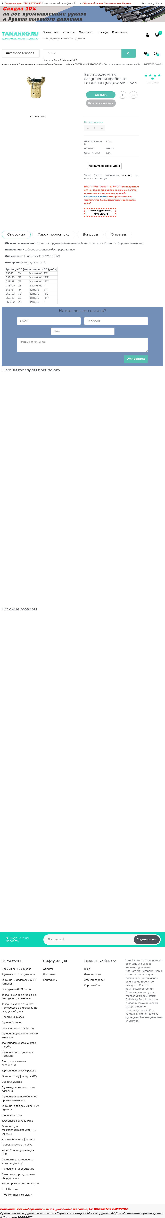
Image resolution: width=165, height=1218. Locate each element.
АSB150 (9, 277)
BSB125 (9, 297)
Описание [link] (16, 234)
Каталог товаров (21, 53)
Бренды (103, 32)
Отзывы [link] (118, 234)
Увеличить (39, 116)
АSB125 (9, 281)
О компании (51, 32)
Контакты (120, 32)
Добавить (101, 95)
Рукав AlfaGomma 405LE (65, 60)
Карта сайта (92, 985)
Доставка (86, 32)
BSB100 (10, 301)
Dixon (109, 141)
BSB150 (9, 293)
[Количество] (94, 128)
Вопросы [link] (90, 234)
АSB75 (9, 273)
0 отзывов (152, 82)
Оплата (69, 32)
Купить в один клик (101, 103)
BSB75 (9, 289)
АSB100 (10, 285)
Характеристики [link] (54, 234)
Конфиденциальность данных (64, 38)
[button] (103, 128)
